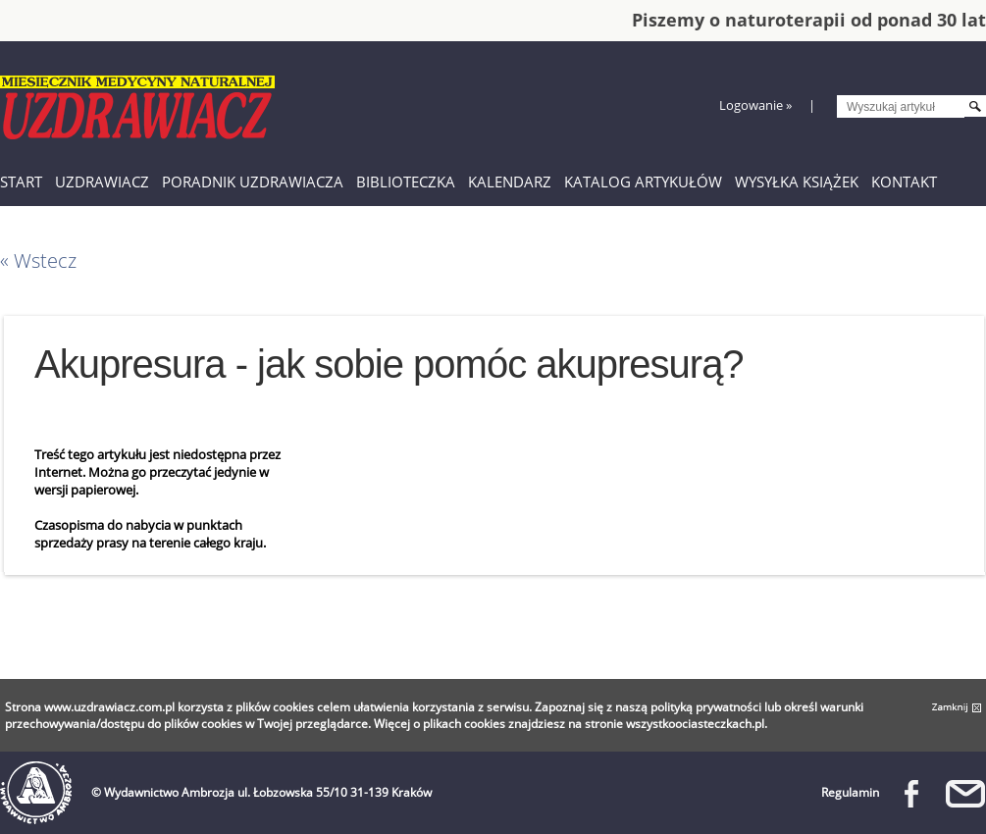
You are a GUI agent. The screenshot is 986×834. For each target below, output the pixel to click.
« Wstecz (38, 260)
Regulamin (850, 792)
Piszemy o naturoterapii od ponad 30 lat (809, 19)
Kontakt (904, 181)
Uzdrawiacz (102, 181)
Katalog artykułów (643, 181)
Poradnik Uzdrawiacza (252, 181)
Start (21, 181)
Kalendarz (509, 181)
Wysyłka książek (796, 181)
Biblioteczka (405, 181)
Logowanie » (755, 105)
